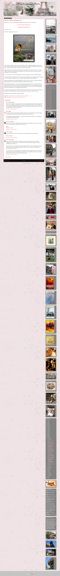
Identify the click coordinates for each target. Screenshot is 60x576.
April (48, 472)
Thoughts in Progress (9, 127)
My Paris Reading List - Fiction (50, 87)
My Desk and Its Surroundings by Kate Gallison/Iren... (50, 446)
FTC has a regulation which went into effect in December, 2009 (51, 519)
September (49, 467)
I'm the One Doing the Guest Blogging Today (50, 461)
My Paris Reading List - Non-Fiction (50, 88)
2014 (47, 432)
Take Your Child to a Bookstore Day (19, 97)
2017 (47, 429)
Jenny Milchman (10, 22)
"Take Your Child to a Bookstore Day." (24, 24)
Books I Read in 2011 (48, 107)
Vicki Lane (8, 131)
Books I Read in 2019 (48, 97)
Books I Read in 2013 (48, 104)
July (48, 469)
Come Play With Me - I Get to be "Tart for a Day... (50, 443)
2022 (47, 424)
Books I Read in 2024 (48, 91)
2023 (47, 423)
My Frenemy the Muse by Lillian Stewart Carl (50, 449)
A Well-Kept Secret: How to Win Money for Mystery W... (50, 460)
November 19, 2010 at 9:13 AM (11, 119)
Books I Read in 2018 (48, 98)
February (49, 474)
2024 (47, 422)
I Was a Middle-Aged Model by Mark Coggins (50, 455)
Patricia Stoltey (9, 139)
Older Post (41, 160)
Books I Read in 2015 (48, 102)
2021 (47, 425)
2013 (47, 433)
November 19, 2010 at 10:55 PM (11, 137)
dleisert (7, 111)
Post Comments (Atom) (26, 163)
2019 (47, 427)
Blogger (32, 574)
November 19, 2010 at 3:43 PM (11, 129)
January (49, 475)
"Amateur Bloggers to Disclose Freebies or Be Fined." (50, 520)
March (48, 473)
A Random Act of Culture (50, 456)
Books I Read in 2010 (48, 108)
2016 (47, 430)
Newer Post (6, 160)
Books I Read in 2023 (48, 92)
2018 (47, 428)
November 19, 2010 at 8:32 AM (11, 108)
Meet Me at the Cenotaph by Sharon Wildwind (50, 457)
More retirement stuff (50, 453)
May (48, 471)
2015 (47, 431)
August (49, 468)
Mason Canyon (9, 121)
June (48, 470)
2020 (47, 426)
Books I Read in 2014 (48, 103)
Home (24, 160)
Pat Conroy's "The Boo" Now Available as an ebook (50, 452)
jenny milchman (9, 102)
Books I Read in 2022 (48, 93)
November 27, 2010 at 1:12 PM (11, 154)
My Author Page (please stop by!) (50, 86)
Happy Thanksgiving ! (50, 444)
